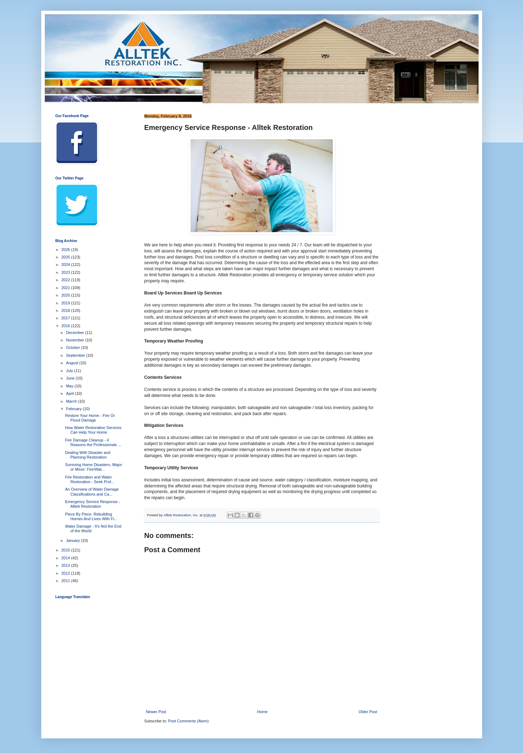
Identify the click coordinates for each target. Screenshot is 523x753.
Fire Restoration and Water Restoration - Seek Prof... (89, 479)
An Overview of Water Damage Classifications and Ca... (92, 491)
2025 (66, 257)
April (70, 393)
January (73, 540)
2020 (66, 295)
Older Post (368, 712)
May (70, 386)
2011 (66, 581)
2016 (66, 326)
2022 (66, 280)
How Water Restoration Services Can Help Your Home (93, 429)
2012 (66, 573)
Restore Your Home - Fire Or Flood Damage (90, 417)
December (75, 332)
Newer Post (156, 712)
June (71, 378)
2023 (66, 272)
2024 (66, 264)
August (72, 363)
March (72, 401)
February (74, 409)
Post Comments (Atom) (188, 721)
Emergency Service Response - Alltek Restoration (92, 504)
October (73, 347)
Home (262, 712)
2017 (66, 318)
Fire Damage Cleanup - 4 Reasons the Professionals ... (93, 442)
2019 (66, 303)
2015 (66, 550)
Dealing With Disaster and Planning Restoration (87, 454)
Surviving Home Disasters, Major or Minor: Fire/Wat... (93, 466)
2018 (66, 310)
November (75, 340)
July (70, 370)
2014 (66, 558)
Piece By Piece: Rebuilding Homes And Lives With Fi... (91, 516)
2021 (66, 288)
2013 (66, 565)
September (76, 355)
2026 (66, 249)
